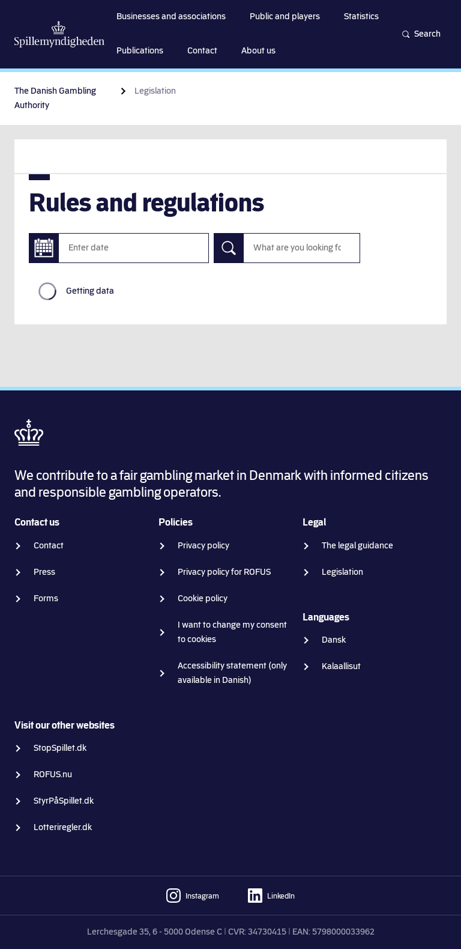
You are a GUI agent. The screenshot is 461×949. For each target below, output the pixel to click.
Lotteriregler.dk (63, 827)
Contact (49, 545)
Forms (46, 598)
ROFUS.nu (53, 774)
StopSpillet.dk (60, 748)
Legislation (342, 572)
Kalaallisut (341, 666)
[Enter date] (44, 248)
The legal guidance (357, 545)
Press (44, 572)
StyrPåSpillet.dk (64, 801)
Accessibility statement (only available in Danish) (232, 673)
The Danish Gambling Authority (55, 98)
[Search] (229, 248)
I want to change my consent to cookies (232, 632)
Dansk (334, 640)
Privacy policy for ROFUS (224, 572)
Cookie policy (202, 598)
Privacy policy (203, 545)
